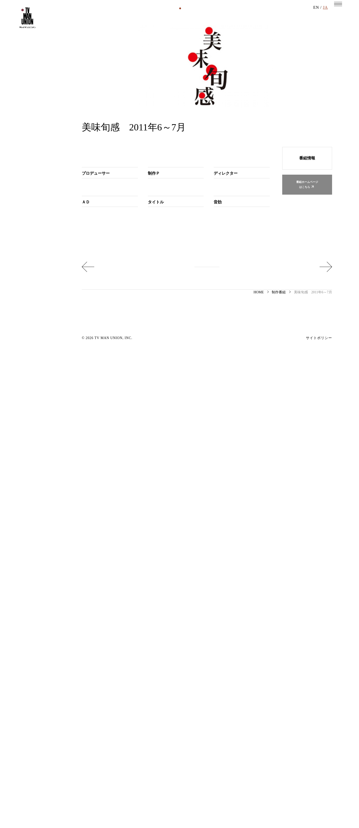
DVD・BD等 (167, 61)
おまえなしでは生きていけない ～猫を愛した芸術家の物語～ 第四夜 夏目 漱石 (136, 734)
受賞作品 (261, 61)
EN (316, 15)
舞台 (224, 61)
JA (325, 15)
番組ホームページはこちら (307, 303)
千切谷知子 (224, 623)
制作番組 (127, 61)
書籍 (188, 61)
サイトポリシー (319, 812)
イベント (206, 61)
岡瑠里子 (106, 451)
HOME (259, 766)
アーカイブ (285, 61)
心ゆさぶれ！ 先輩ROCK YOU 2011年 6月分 (277, 734)
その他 (240, 61)
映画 (145, 61)
